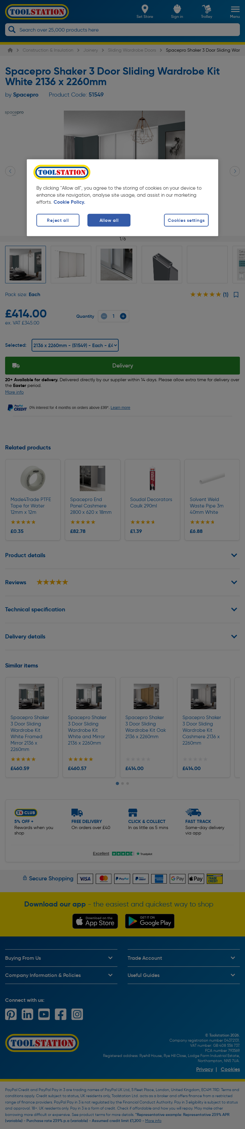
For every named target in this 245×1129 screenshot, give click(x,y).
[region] (122, 197)
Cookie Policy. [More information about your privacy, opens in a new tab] (69, 202)
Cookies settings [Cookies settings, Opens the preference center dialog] (186, 220)
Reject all (58, 220)
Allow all (109, 220)
